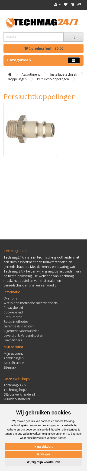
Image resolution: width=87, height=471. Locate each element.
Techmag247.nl (14, 385)
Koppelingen (17, 79)
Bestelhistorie (13, 362)
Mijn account (13, 353)
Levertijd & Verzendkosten (23, 335)
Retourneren (12, 317)
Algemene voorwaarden (21, 331)
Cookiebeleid (13, 312)
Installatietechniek (63, 74)
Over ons (10, 298)
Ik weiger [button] (43, 454)
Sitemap (9, 367)
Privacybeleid (13, 307)
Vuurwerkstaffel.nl (16, 399)
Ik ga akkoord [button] (43, 446)
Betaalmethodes (16, 321)
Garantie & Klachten (18, 326)
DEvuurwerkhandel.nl (19, 394)
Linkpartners (12, 340)
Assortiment (31, 74)
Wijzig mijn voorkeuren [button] (43, 462)
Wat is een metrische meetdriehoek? (30, 303)
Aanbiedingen (13, 358)
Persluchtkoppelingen (53, 79)
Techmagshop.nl (15, 389)
